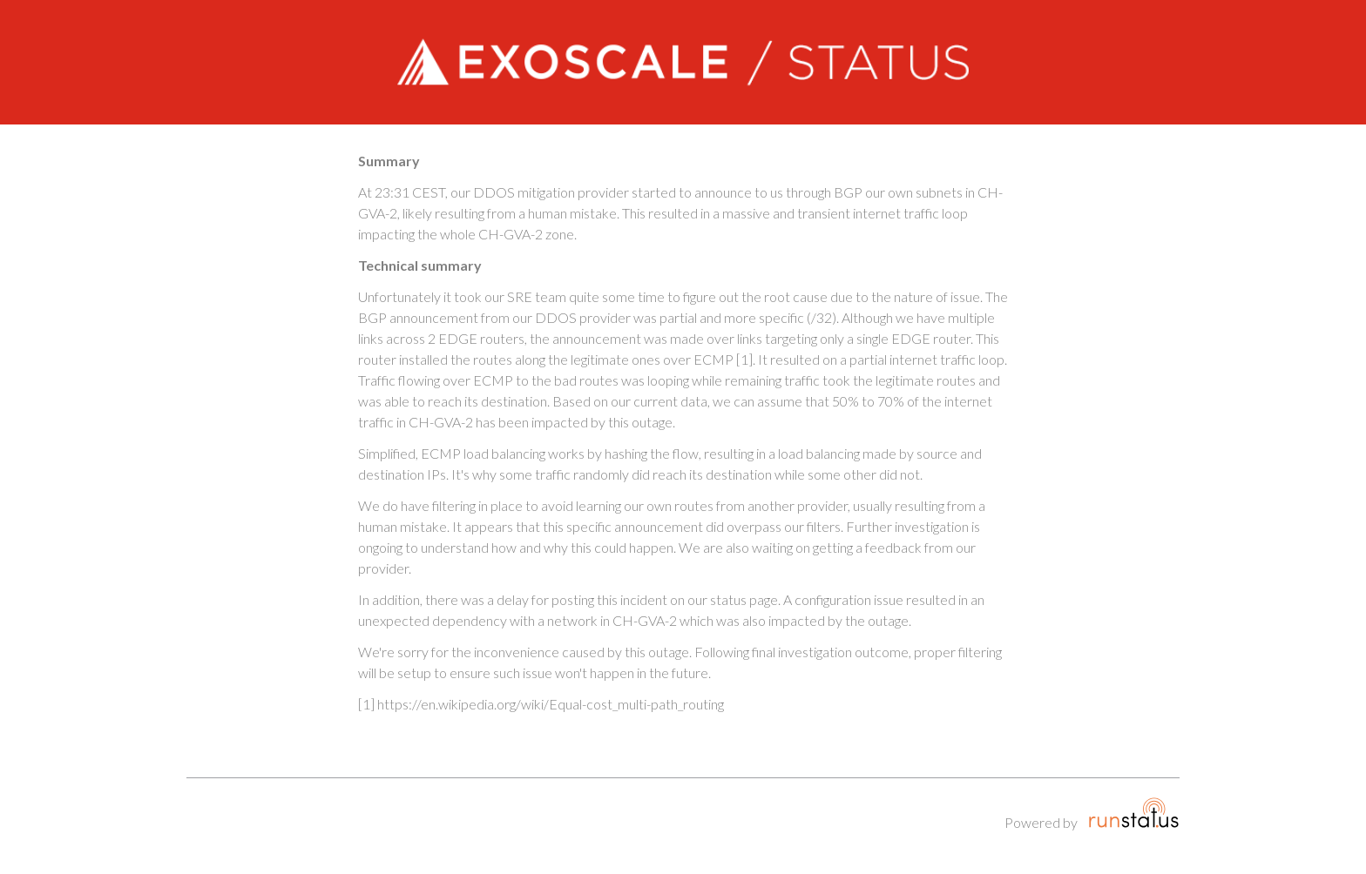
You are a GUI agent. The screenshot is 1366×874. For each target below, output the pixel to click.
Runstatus (1134, 813)
